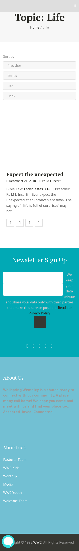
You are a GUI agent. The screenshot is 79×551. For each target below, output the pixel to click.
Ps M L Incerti (51, 181)
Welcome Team (15, 501)
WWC (37, 542)
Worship (10, 476)
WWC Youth (12, 492)
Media (8, 484)
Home (35, 27)
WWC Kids (11, 468)
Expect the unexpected (34, 174)
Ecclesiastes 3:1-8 (37, 189)
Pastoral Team (14, 459)
